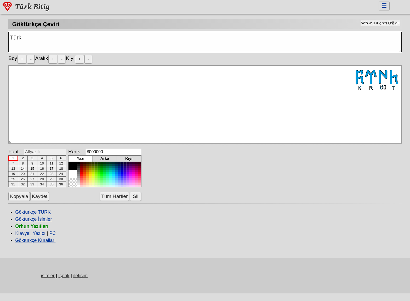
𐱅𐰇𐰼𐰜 (205, 104)
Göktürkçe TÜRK (33, 212)
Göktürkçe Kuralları (35, 240)
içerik (63, 275)
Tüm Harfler (114, 196)
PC (52, 233)
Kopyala (19, 196)
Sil (135, 196)
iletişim (80, 275)
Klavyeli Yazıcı (30, 233)
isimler (48, 275)
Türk (205, 42)
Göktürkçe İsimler (33, 219)
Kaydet (40, 196)
